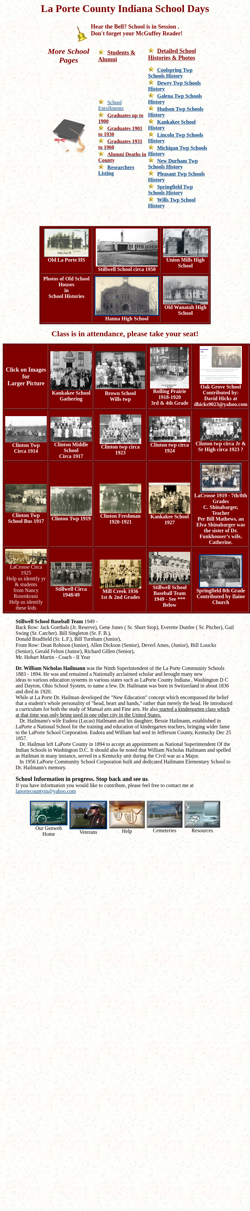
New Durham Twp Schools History (173, 163)
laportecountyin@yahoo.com (46, 791)
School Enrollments (110, 105)
